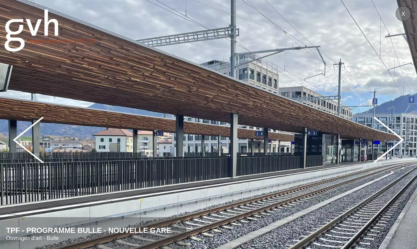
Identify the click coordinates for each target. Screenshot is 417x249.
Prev (28, 139)
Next (388, 139)
